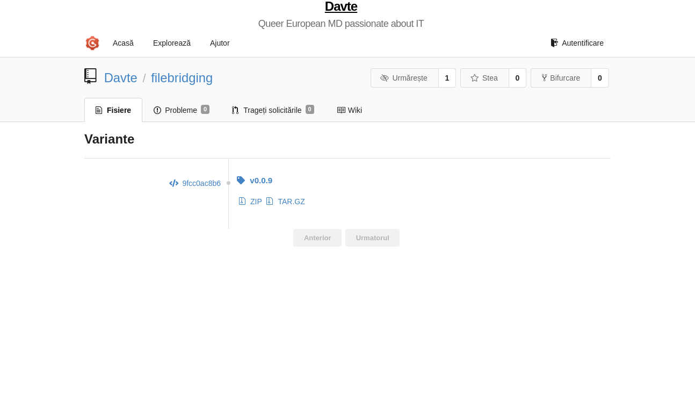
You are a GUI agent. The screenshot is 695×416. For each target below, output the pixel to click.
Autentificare (577, 43)
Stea (483, 78)
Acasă (123, 43)
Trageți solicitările (273, 109)
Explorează (172, 43)
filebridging (182, 77)
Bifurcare (561, 78)
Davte (341, 6)
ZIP (250, 201)
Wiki (349, 110)
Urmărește (404, 78)
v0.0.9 (254, 180)
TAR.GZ (285, 201)
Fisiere (113, 110)
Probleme (181, 109)
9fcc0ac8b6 (195, 183)
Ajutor (220, 43)
